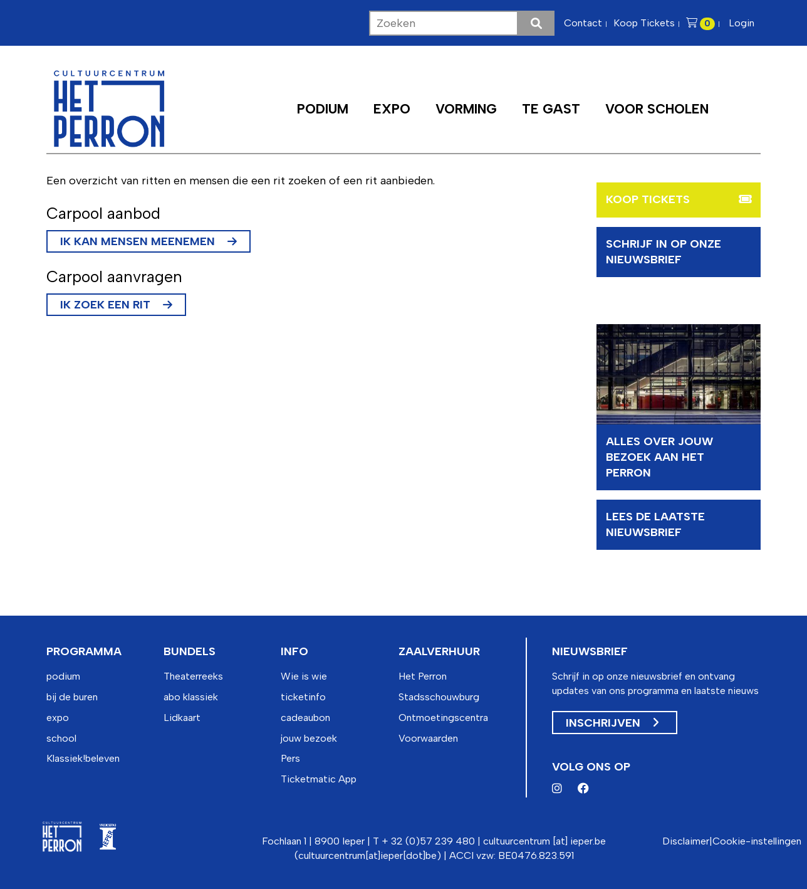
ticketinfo (303, 697)
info (294, 651)
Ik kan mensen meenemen (137, 241)
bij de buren (72, 697)
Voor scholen (657, 109)
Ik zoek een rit (105, 305)
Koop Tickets (644, 23)
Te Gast (551, 109)
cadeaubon (305, 717)
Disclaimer (685, 841)
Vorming (466, 109)
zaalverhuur (439, 651)
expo (57, 717)
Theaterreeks (193, 676)
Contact (583, 23)
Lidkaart (182, 717)
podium (63, 676)
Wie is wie (304, 676)
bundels (190, 651)
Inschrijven (612, 723)
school (61, 738)
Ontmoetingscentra (443, 717)
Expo (391, 109)
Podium (322, 109)
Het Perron (422, 676)
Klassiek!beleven (83, 758)
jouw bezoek (309, 738)
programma (84, 651)
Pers (290, 758)
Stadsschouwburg (438, 697)
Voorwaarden (428, 738)
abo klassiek (191, 697)
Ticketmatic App (319, 779)
